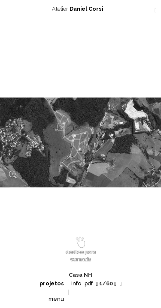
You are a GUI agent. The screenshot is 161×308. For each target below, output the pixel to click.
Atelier (80, 9)
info (76, 283)
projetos (51, 283)
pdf (89, 283)
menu (56, 299)
